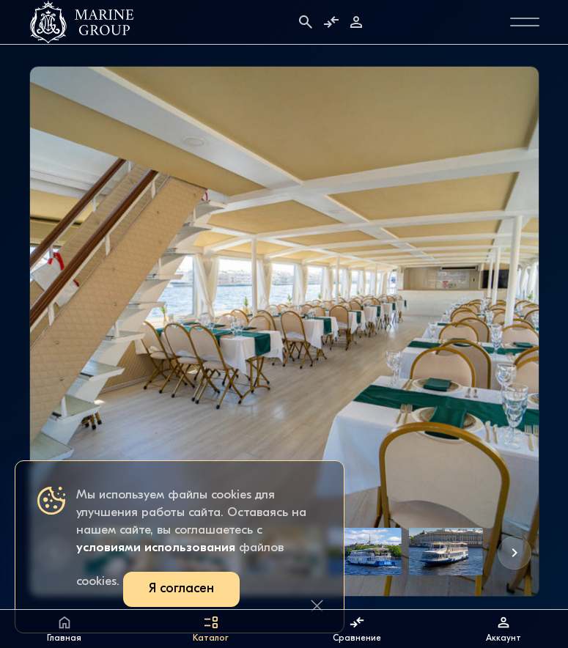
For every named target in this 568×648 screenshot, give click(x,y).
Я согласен (181, 589)
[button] (514, 553)
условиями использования (155, 548)
